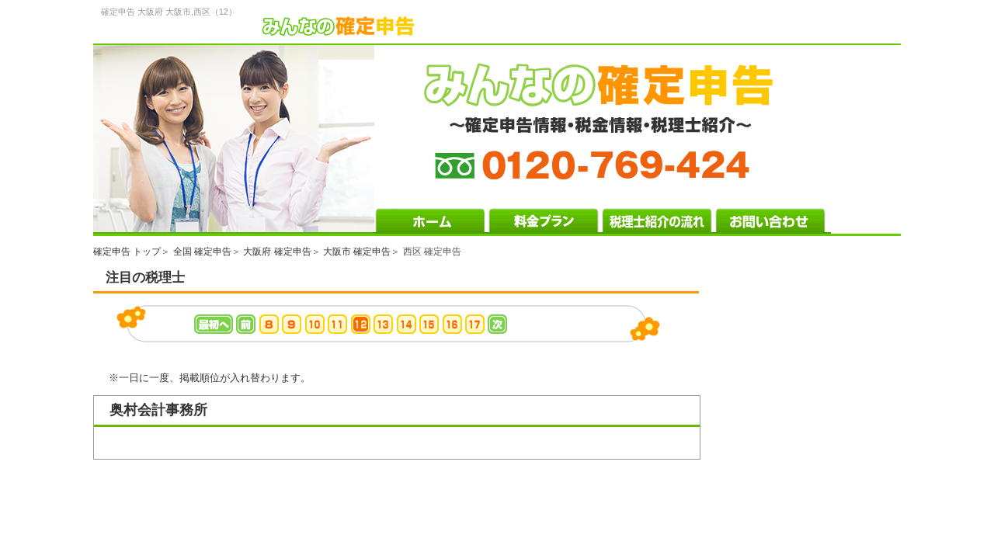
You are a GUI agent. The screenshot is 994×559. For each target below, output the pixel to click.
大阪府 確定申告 (277, 251)
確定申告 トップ (127, 251)
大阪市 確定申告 (357, 251)
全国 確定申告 (202, 251)
